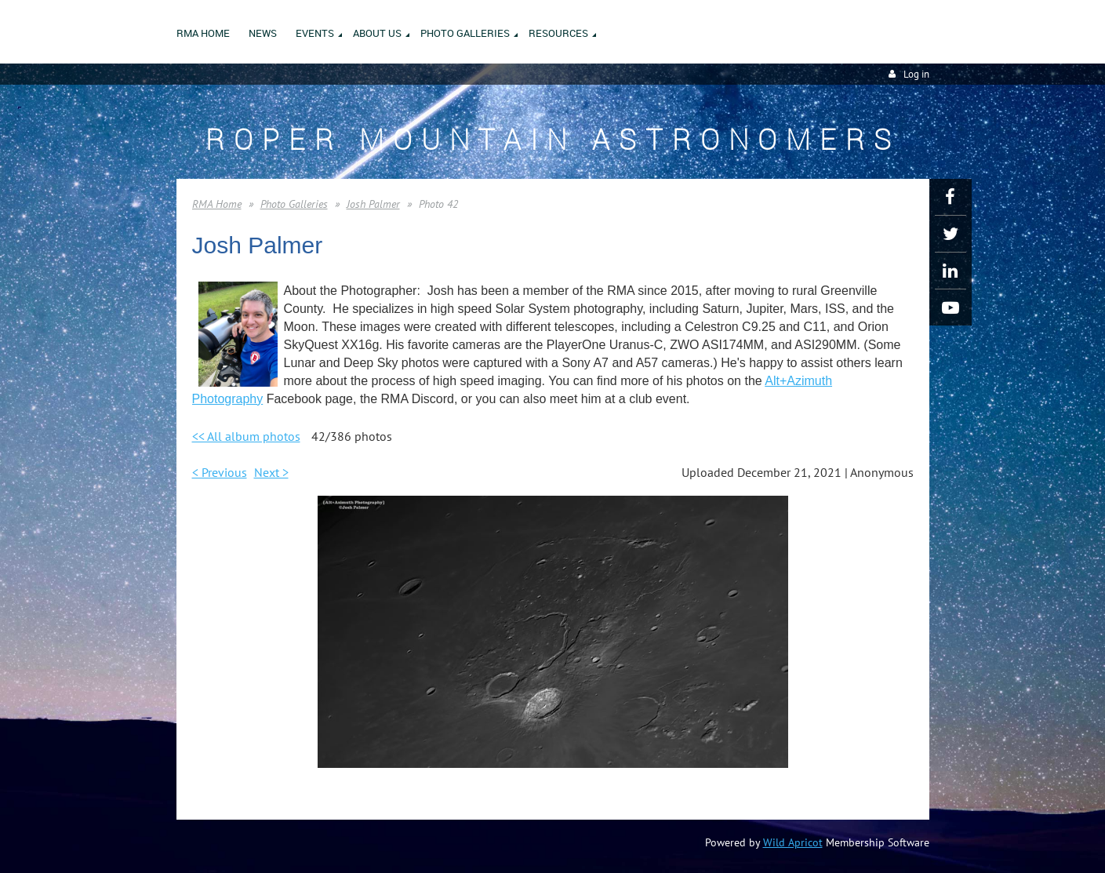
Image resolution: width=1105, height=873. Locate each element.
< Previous (219, 472)
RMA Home (217, 204)
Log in (916, 74)
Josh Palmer (373, 204)
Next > (271, 472)
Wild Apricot (793, 842)
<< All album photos (246, 436)
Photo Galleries (294, 204)
